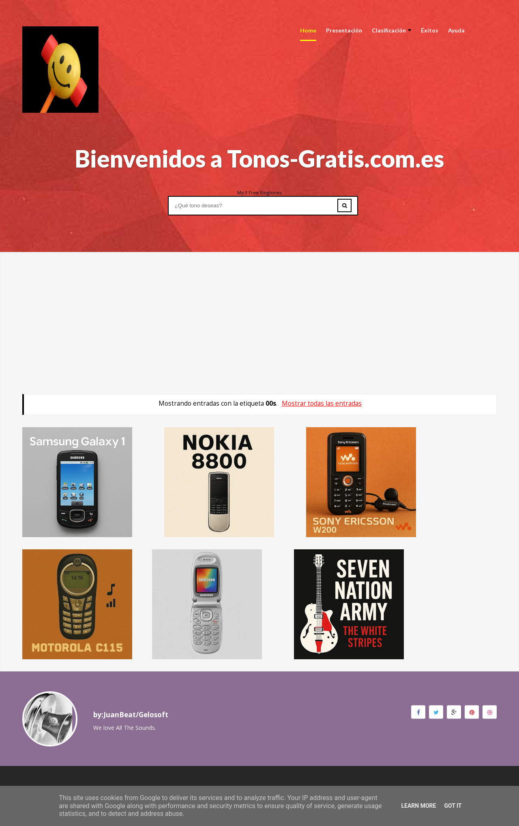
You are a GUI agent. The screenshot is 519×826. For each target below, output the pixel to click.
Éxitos (429, 30)
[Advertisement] (259, 309)
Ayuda (456, 30)
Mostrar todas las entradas (322, 403)
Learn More (418, 805)
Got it (452, 805)
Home (308, 30)
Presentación (344, 30)
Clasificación (391, 30)
